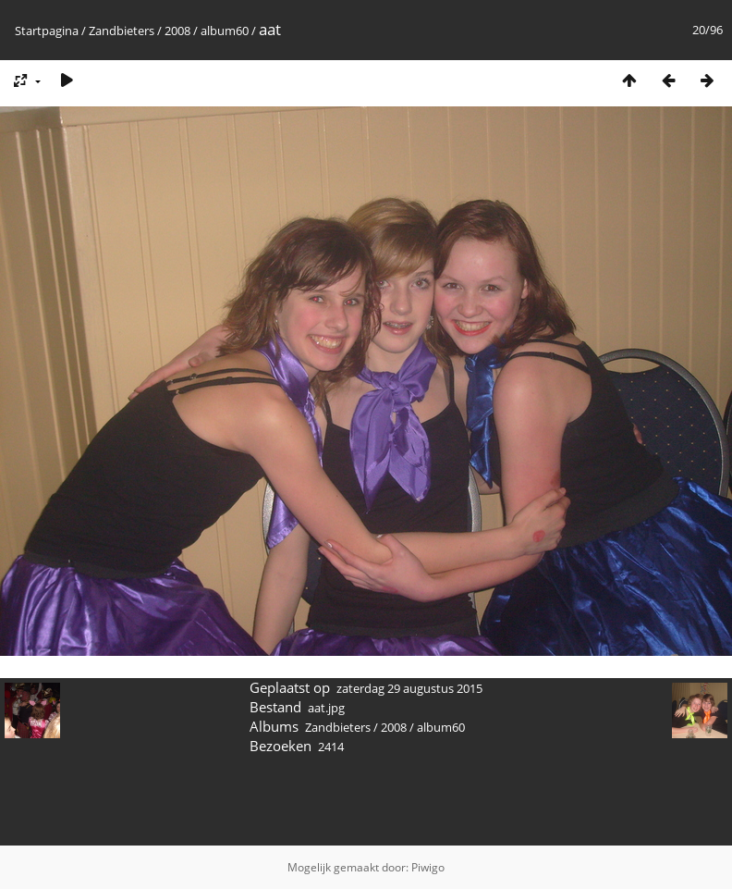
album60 (225, 30)
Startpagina (47, 30)
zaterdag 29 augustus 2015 (409, 688)
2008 (177, 30)
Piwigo (428, 867)
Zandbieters (121, 30)
